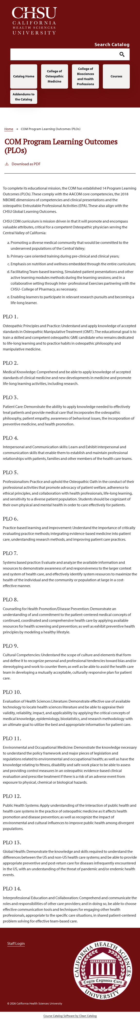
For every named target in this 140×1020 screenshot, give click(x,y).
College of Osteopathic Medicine (54, 76)
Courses (116, 76)
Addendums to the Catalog (24, 96)
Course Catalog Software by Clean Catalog (70, 1016)
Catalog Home (23, 76)
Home (8, 129)
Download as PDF (22, 163)
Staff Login (16, 943)
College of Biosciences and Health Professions (85, 76)
